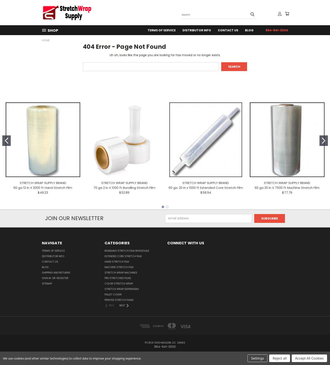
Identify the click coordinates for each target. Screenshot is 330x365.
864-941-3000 (277, 30)
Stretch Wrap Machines (121, 272)
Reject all (280, 358)
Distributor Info (196, 30)
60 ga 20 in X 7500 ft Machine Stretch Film (287, 187)
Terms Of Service (162, 30)
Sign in (47, 278)
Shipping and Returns (56, 272)
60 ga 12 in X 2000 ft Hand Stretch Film (42, 187)
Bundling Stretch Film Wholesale (127, 251)
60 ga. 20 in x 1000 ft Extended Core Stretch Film (206, 187)
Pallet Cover (113, 294)
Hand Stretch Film (117, 261)
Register (62, 278)
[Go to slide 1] (6, 140)
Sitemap (47, 283)
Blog (249, 30)
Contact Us (228, 30)
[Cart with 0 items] (287, 14)
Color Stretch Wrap (119, 283)
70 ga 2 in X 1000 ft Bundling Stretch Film (124, 187)
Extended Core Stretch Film (123, 256)
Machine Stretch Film (119, 267)
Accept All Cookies (309, 358)
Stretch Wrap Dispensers (122, 289)
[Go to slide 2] (323, 140)
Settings (257, 358)
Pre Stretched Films (118, 278)
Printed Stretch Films (119, 300)
